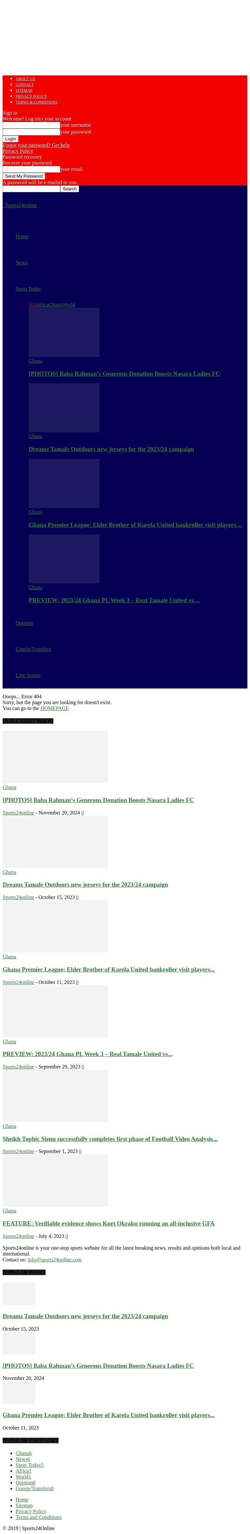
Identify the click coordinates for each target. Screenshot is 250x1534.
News (21, 262)
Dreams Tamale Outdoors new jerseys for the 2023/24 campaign (111, 449)
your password (75, 131)
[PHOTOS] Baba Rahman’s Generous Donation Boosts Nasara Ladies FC (124, 373)
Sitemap (24, 90)
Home (22, 236)
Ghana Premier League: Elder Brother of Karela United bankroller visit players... (109, 969)
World (68, 305)
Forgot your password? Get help (36, 145)
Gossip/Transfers (33, 649)
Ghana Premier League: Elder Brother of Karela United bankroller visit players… (135, 524)
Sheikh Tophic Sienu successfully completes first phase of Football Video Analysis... (110, 1138)
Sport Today (28, 289)
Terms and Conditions (39, 1517)
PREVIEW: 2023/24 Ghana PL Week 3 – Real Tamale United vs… (114, 600)
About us (25, 78)
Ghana (55, 305)
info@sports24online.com (54, 1259)
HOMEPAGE (54, 708)
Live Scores (28, 675)
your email (71, 169)
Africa (42, 305)
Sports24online (18, 812)
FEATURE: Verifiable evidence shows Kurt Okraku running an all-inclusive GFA (109, 1223)
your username (75, 125)
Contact (25, 84)
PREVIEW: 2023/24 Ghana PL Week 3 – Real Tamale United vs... (88, 1054)
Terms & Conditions (37, 102)
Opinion (24, 623)
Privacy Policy (31, 96)
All (32, 305)
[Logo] (3, 205)
